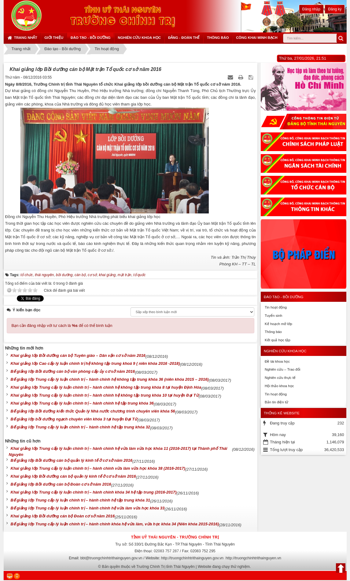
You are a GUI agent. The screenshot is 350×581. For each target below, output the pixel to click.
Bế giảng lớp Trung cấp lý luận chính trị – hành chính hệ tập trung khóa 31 (80, 500)
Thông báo (218, 37)
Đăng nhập (311, 9)
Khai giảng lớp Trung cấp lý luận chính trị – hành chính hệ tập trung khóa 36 (82, 403)
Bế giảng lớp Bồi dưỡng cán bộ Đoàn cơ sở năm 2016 (61, 484)
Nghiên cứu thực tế (280, 377)
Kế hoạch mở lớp (278, 324)
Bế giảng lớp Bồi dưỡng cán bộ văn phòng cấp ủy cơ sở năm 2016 (73, 371)
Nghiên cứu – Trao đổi (282, 369)
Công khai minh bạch (257, 37)
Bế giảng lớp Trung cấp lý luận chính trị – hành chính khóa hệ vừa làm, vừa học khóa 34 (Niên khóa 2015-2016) (115, 524)
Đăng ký (334, 9)
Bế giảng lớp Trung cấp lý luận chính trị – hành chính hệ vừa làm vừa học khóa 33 (88, 508)
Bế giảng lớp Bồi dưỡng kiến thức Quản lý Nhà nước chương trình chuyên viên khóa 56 (93, 411)
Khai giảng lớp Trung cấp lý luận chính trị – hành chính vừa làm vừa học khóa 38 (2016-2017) (98, 468)
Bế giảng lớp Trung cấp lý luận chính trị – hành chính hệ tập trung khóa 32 (80, 427)
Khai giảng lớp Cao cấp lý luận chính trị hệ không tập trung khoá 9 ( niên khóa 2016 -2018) (95, 363)
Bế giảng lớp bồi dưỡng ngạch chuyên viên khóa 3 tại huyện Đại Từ (74, 419)
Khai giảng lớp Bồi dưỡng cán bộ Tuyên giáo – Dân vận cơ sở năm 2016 (78, 355)
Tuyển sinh (273, 315)
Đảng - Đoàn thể (184, 37)
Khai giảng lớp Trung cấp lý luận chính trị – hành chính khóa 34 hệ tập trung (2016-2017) (94, 492)
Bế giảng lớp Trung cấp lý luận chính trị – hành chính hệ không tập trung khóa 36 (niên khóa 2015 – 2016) (110, 379)
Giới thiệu (53, 37)
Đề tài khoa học (277, 361)
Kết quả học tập (277, 340)
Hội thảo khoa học (279, 386)
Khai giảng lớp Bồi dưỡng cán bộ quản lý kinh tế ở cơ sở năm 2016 (73, 476)
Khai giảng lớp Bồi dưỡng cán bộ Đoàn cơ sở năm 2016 (63, 516)
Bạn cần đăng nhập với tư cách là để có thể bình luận (62, 325)
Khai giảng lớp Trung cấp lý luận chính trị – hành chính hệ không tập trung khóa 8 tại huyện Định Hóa (106, 387)
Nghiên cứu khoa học (139, 37)
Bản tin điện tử (276, 402)
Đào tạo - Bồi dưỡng (91, 37)
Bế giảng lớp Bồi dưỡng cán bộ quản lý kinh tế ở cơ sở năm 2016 (72, 460)
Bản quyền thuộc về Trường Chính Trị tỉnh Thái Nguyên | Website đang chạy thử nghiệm (176, 566)
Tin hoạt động (276, 307)
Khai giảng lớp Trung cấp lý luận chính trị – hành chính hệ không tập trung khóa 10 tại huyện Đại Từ (105, 395)
